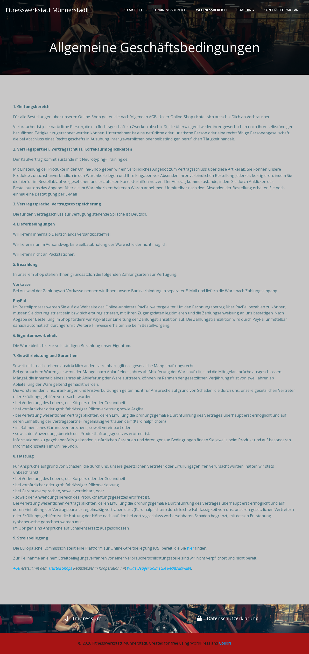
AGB (16, 568)
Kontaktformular (281, 9)
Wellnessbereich (211, 9)
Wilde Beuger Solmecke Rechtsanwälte (159, 568)
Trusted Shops (60, 568)
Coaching (245, 9)
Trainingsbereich (170, 9)
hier (190, 548)
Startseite (134, 9)
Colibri (225, 643)
